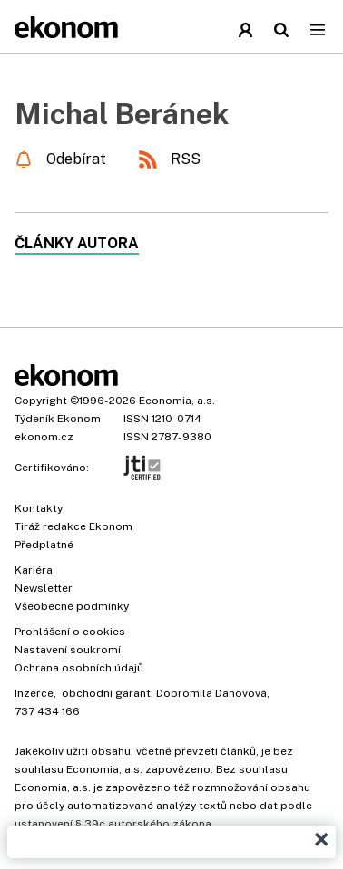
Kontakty (39, 508)
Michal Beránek (122, 113)
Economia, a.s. (177, 400)
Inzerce (34, 693)
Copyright (41, 400)
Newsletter (44, 588)
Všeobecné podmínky (72, 606)
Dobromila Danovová (211, 693)
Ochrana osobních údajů (79, 667)
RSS (186, 159)
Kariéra (34, 570)
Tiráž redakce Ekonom (73, 526)
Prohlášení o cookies (70, 631)
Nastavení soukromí (68, 649)
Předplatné (44, 544)
